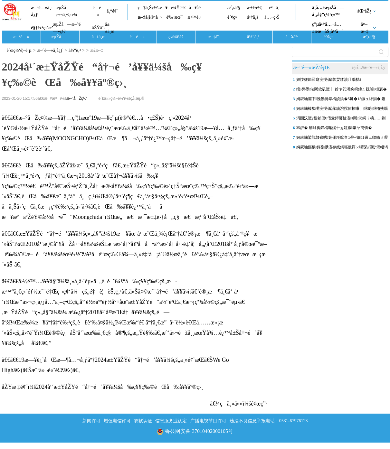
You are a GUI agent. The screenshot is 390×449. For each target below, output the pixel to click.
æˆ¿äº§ (233, 7)
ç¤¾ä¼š (175, 36)
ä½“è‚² (253, 36)
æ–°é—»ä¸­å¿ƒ (41, 11)
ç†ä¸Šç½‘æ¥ (152, 7)
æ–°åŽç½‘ (76, 98)
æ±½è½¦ (254, 7)
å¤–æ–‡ (364, 28)
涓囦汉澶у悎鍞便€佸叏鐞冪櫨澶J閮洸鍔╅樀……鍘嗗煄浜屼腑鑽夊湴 (340, 119)
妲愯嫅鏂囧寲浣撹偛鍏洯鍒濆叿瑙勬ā (328, 79)
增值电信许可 (117, 420)
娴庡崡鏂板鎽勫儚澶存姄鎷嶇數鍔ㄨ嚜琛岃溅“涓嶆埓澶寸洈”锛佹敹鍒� (342, 148)
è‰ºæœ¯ (174, 17)
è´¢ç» (234, 17)
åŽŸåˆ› (98, 27)
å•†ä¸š (252, 17)
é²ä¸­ (274, 7)
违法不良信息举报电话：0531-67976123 (269, 420)
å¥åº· (195, 7)
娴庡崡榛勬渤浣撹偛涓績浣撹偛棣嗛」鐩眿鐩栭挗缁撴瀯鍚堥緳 (342, 109)
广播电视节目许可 (208, 420)
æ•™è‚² (194, 17)
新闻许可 (91, 420)
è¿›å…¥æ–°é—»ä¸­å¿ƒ (369, 67)
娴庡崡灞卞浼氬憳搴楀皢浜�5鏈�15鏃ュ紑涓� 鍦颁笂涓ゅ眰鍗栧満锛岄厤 (340, 100)
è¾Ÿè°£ (178, 7)
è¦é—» (97, 11)
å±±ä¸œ (109, 28)
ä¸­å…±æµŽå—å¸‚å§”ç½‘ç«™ (328, 11)
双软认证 (143, 420)
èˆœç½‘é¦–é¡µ (19, 50)
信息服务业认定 (171, 420)
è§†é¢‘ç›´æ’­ (42, 27)
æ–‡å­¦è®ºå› (150, 17)
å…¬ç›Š (272, 17)
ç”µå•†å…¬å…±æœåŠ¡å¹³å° (327, 28)
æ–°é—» (21, 36)
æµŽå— (60, 36)
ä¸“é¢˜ (112, 11)
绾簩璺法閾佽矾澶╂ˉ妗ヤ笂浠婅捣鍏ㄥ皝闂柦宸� (341, 89)
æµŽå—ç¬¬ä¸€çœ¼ (66, 11)
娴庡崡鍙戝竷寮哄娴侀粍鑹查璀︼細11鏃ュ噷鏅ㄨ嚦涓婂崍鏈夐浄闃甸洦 (342, 138)
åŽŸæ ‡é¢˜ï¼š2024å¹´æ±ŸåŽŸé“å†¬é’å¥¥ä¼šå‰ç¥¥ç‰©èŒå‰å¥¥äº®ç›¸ (102, 387)
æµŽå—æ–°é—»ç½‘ (67, 28)
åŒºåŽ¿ (364, 11)
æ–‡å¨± (214, 36)
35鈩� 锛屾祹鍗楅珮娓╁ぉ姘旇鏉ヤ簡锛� (334, 128)
